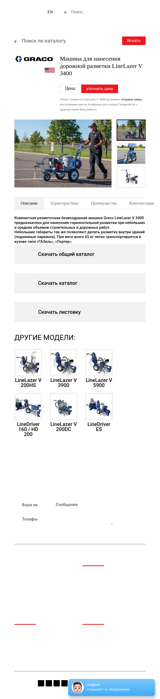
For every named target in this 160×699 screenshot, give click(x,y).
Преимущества (104, 203)
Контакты (22, 658)
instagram (49, 683)
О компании (24, 632)
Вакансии (91, 651)
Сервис (20, 651)
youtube (57, 683)
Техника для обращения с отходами (113, 591)
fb (41, 683)
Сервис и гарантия (98, 645)
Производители (27, 645)
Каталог (21, 639)
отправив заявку (131, 99)
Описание (29, 203)
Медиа (88, 632)
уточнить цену (99, 88)
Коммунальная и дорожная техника (113, 597)
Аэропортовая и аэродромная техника (107, 575)
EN (50, 12)
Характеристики (64, 203)
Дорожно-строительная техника (110, 584)
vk (64, 683)
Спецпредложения (98, 639)
